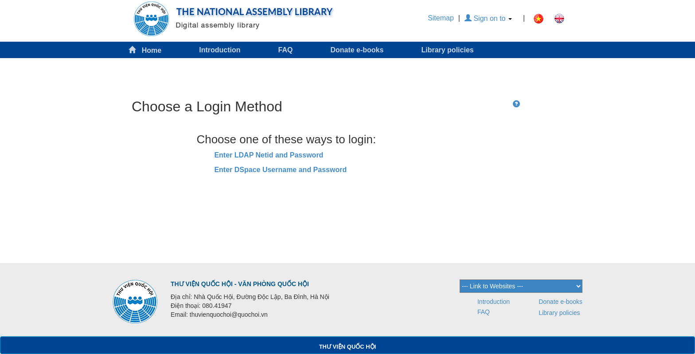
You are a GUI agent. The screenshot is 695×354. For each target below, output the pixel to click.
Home (145, 50)
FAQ (285, 50)
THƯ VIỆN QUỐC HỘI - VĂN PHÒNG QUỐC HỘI (240, 283)
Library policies (447, 50)
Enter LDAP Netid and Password (268, 155)
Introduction (219, 50)
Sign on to (488, 18)
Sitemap (441, 18)
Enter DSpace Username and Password (280, 169)
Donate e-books (356, 50)
